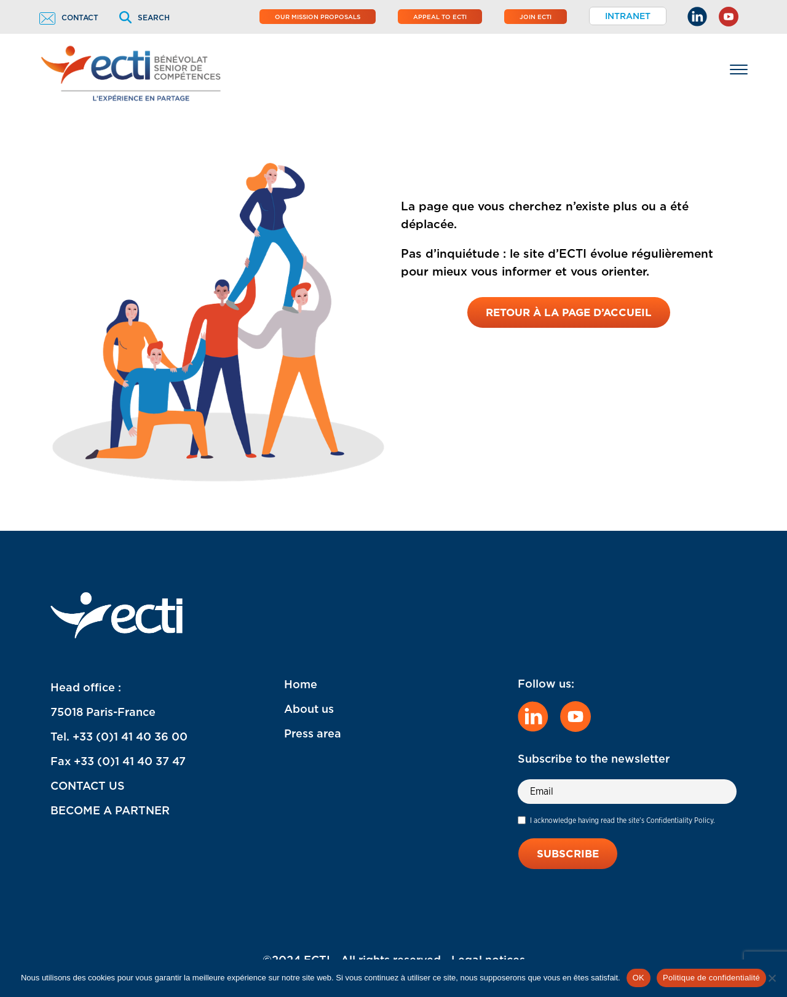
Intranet (628, 16)
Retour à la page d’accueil (569, 312)
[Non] (771, 978)
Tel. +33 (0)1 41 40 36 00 (119, 736)
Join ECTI (536, 16)
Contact (68, 17)
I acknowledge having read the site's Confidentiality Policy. (622, 820)
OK (638, 977)
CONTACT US (87, 785)
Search (144, 17)
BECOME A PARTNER (110, 810)
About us (309, 708)
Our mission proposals (317, 16)
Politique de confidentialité (711, 977)
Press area (312, 733)
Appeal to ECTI (440, 16)
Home (300, 684)
